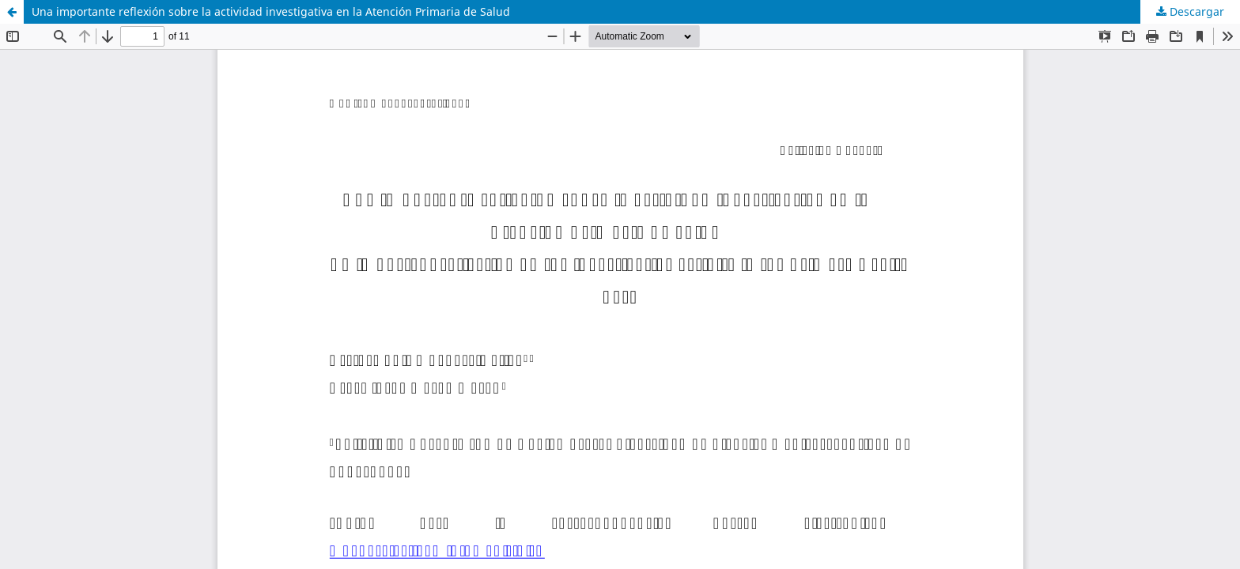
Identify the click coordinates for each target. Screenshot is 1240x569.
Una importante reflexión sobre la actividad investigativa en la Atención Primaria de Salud (271, 11)
